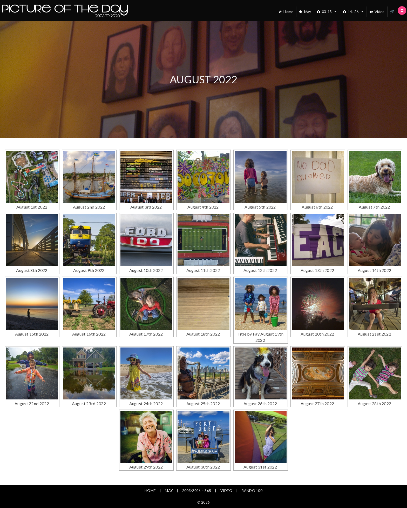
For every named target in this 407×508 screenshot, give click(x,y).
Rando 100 (251, 477)
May (307, 11)
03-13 (329, 11)
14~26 (356, 11)
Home (288, 11)
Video (380, 11)
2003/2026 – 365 (196, 477)
